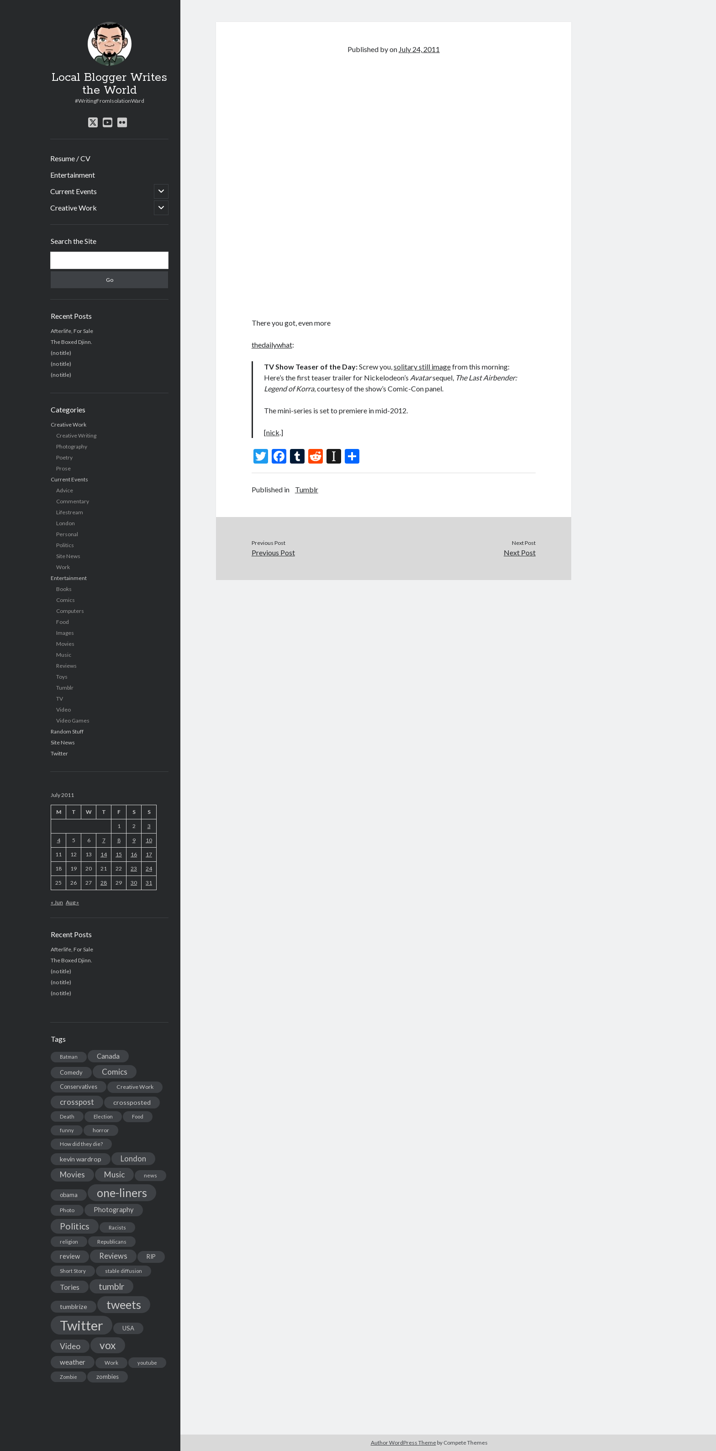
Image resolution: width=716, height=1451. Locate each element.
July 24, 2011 (419, 49)
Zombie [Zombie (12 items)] (68, 1377)
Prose (63, 468)
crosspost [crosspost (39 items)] (77, 1102)
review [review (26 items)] (70, 1256)
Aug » (72, 902)
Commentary (72, 501)
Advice (64, 490)
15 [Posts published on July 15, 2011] (119, 854)
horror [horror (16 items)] (101, 1130)
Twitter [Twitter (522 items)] (81, 1325)
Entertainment (72, 174)
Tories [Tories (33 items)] (69, 1286)
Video (63, 709)
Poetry (64, 457)
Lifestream (69, 512)
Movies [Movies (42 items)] (72, 1174)
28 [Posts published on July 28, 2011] (103, 882)
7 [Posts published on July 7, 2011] (103, 840)
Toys (62, 676)
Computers (70, 610)
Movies (65, 643)
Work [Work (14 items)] (111, 1362)
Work (63, 567)
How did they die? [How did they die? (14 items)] (81, 1143)
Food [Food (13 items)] (137, 1116)
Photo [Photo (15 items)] (67, 1210)
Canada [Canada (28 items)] (108, 1056)
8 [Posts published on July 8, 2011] (119, 840)
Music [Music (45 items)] (114, 1174)
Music (63, 654)
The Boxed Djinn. (71, 341)
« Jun (57, 902)
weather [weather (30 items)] (72, 1362)
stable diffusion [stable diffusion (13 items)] (123, 1271)
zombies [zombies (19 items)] (107, 1376)
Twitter (59, 753)
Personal (67, 534)
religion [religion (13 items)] (69, 1242)
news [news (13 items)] (150, 1175)
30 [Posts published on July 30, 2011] (134, 882)
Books (64, 589)
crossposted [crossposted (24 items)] (132, 1102)
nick (272, 432)
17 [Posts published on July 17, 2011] (149, 854)
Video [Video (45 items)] (70, 1346)
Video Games (73, 720)
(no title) (61, 352)
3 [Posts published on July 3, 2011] (149, 826)
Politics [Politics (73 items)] (75, 1226)
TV (59, 698)
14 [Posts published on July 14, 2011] (103, 854)
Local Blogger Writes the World (109, 84)
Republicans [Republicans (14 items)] (111, 1241)
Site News (68, 556)
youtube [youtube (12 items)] (147, 1363)
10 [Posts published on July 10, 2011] (149, 840)
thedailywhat (272, 344)
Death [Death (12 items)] (67, 1116)
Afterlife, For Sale (72, 330)
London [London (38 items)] (133, 1158)
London (65, 523)
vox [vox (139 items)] (108, 1345)
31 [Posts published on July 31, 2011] (149, 882)
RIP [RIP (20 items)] (151, 1256)
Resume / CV (70, 158)
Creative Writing (76, 435)
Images (65, 632)
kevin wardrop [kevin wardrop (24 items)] (80, 1159)
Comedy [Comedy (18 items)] (71, 1072)
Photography (71, 446)
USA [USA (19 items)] (128, 1328)
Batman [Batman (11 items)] (69, 1057)
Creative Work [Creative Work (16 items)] (134, 1086)
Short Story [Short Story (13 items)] (73, 1271)
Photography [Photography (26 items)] (114, 1210)
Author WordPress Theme (403, 1442)
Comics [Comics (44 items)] (114, 1071)
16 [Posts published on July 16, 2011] (134, 854)
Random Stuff (67, 731)
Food (62, 621)
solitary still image (422, 366)
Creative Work (73, 207)
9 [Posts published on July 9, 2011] (134, 840)
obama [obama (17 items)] (69, 1194)
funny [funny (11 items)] (67, 1130)
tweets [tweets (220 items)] (123, 1304)
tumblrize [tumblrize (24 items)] (73, 1306)
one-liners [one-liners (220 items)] (122, 1192)
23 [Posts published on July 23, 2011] (134, 868)
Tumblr (65, 687)
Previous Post (273, 552)
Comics (65, 599)
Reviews (66, 665)
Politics (65, 545)
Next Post (520, 552)
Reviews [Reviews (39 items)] (113, 1256)
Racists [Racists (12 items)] (117, 1227)
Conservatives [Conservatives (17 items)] (78, 1086)
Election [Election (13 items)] (103, 1116)
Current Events (73, 191)
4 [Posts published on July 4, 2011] (58, 840)
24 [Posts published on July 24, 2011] (149, 868)
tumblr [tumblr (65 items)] (111, 1286)
